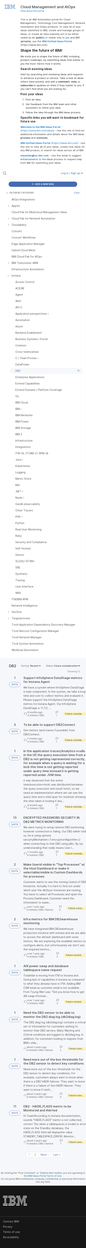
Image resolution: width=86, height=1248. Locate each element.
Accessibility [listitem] (11, 1237)
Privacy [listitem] (7, 1226)
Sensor (49, 909)
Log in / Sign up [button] (72, 173)
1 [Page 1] (29, 1154)
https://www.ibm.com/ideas (37, 130)
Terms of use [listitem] (11, 1231)
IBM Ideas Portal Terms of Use (44, 1175)
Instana (34, 715)
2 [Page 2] (35, 1154)
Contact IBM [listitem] (11, 1221)
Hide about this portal (32, 11)
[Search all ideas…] (26, 173)
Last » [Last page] (57, 1154)
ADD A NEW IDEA (43, 184)
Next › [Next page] (45, 1154)
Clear (77, 192)
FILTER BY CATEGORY (20, 192)
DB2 (42, 715)
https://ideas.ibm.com (64, 142)
